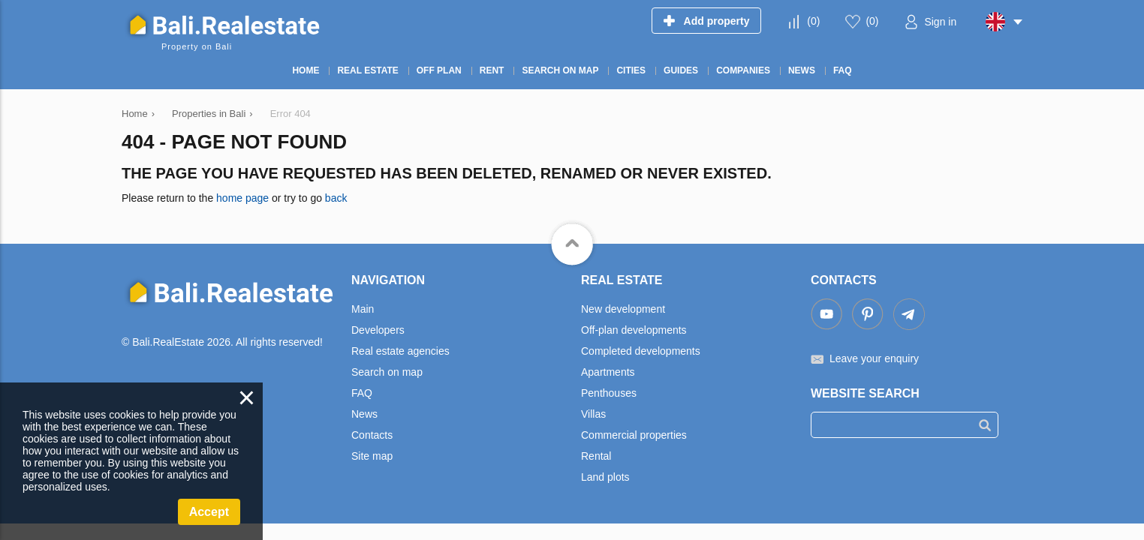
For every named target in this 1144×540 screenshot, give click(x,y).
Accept (209, 512)
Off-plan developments (634, 330)
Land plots (605, 477)
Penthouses (609, 393)
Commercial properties (634, 435)
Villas (593, 414)
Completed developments (640, 351)
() (813, 21)
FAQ (361, 393)
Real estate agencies (400, 351)
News (364, 414)
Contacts (372, 435)
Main (362, 309)
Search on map (387, 372)
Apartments (608, 372)
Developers (378, 330)
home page (242, 198)
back (336, 198)
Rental (596, 456)
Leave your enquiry (874, 358)
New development (623, 309)
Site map (372, 456)
